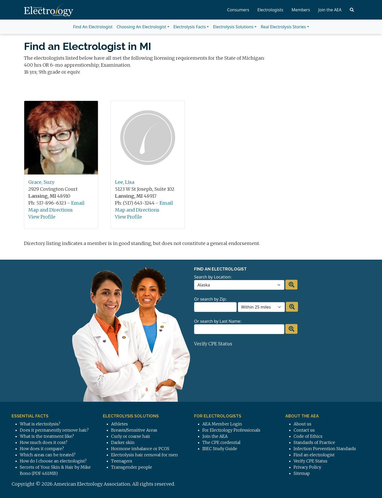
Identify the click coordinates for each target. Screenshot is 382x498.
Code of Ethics (308, 436)
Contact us (304, 430)
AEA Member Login (222, 423)
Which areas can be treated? (48, 454)
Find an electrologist (314, 454)
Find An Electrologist (92, 27)
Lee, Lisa (124, 182)
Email (78, 203)
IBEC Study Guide (219, 448)
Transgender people (131, 467)
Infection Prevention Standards (325, 448)
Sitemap (302, 473)
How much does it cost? (43, 442)
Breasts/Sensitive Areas (134, 430)
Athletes (119, 423)
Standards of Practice (314, 442)
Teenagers (121, 461)
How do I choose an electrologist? (53, 461)
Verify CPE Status (213, 344)
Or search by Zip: (210, 299)
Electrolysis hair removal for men (144, 454)
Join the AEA (330, 10)
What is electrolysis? (40, 423)
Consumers (238, 10)
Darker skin (123, 442)
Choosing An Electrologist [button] (141, 27)
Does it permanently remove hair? (54, 430)
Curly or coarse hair (130, 436)
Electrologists (270, 10)
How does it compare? (42, 448)
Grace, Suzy (41, 182)
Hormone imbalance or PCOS (140, 448)
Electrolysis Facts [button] (189, 27)
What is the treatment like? (47, 436)
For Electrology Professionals (231, 430)
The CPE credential (221, 442)
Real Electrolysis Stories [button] (283, 27)
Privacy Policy (307, 467)
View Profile (41, 217)
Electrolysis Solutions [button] (233, 27)
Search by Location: (212, 277)
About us (302, 423)
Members (301, 10)
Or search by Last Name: (217, 321)
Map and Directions (50, 210)
